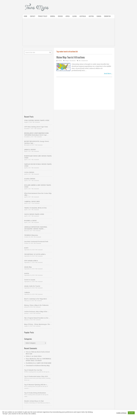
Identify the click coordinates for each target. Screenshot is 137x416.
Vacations (72, 60)
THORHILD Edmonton (31, 235)
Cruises (60, 16)
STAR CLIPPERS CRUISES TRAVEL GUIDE (36, 120)
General (52, 16)
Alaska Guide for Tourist (32, 286)
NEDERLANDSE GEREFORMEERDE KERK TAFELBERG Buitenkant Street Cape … (36, 134)
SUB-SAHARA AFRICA (31, 260)
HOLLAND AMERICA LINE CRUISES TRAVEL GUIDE (37, 186)
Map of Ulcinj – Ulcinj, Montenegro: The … (38, 324)
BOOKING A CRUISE (30, 220)
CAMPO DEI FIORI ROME (43, 363)
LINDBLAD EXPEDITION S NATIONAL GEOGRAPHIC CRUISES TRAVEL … (35, 228)
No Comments (83, 60)
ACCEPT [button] (131, 413)
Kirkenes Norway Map (42, 365)
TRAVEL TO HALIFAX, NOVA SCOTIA (35, 208)
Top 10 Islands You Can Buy (33, 370)
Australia (83, 16)
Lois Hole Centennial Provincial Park (36, 241)
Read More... (108, 73)
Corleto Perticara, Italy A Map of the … (36, 311)
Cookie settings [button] (121, 413)
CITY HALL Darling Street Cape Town (36, 127)
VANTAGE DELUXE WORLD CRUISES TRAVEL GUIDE (38, 165)
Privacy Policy (42, 16)
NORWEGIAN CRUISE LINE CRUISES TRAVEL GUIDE (38, 157)
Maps (67, 60)
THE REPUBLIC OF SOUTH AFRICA (35, 254)
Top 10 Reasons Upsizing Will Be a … (36, 384)
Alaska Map (28, 267)
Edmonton (107, 16)
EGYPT (26, 248)
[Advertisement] (68, 33)
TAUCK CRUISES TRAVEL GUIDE (34, 214)
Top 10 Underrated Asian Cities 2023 (36, 376)
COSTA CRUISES (29, 172)
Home (25, 16)
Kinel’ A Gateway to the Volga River (35, 299)
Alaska (74, 16)
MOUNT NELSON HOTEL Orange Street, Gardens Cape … (36, 142)
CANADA (27, 292)
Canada (99, 16)
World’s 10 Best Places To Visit (34, 401)
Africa (68, 16)
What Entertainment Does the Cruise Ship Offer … (37, 194)
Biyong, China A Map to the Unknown (36, 305)
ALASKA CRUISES (29, 178)
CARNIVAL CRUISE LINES (32, 201)
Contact (32, 16)
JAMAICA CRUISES (30, 149)
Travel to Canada (29, 279)
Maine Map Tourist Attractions (70, 57)
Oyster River (38, 356)
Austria (91, 16)
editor (60, 60)
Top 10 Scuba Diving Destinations (35, 393)
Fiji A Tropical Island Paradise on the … (37, 318)
